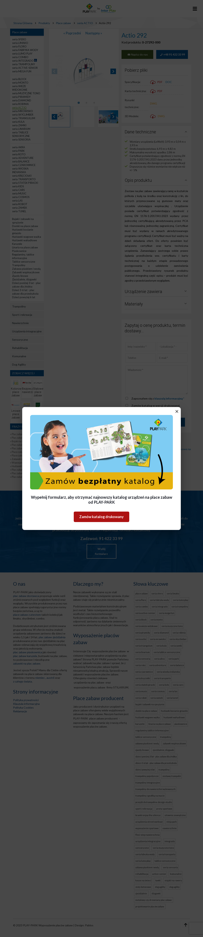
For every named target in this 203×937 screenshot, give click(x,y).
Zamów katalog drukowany (101, 517)
